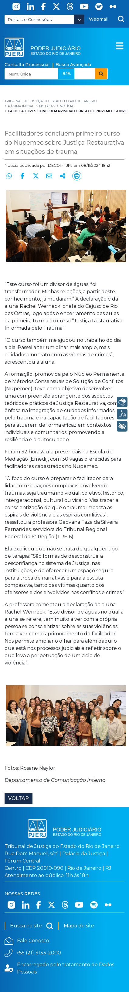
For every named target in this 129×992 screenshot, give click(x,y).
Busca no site (31, 926)
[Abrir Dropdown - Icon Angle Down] (79, 19)
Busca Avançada (73, 64)
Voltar (18, 798)
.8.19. (66, 73)
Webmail (98, 19)
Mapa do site (79, 926)
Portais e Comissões (30, 19)
